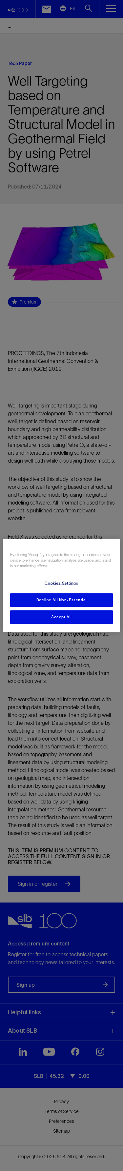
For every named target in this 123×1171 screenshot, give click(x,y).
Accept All (61, 617)
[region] (61, 585)
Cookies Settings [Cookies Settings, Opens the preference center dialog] (61, 583)
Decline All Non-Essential (61, 600)
